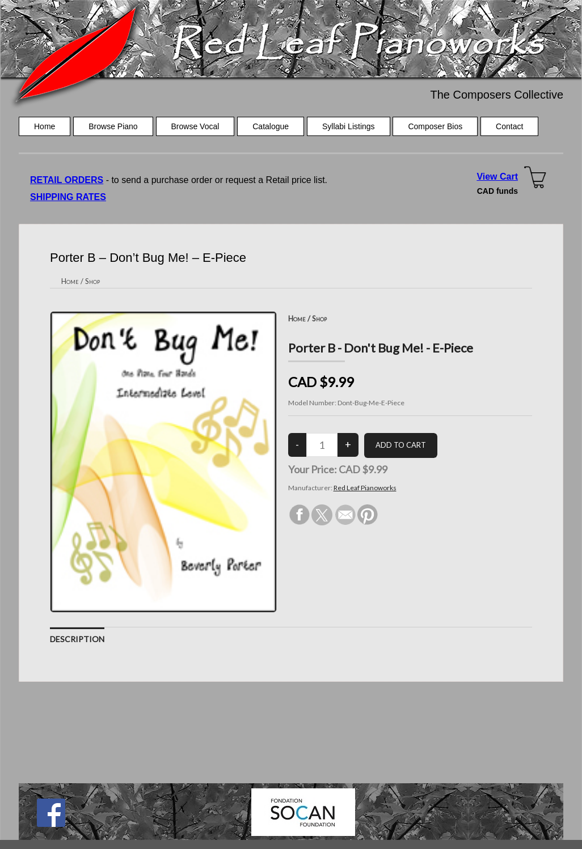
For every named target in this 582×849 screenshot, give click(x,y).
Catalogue (270, 126)
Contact (509, 126)
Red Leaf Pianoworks (365, 487)
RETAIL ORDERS (66, 180)
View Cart (497, 176)
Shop (92, 281)
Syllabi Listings (348, 126)
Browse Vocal (195, 126)
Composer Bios (435, 126)
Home (44, 126)
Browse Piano (112, 126)
